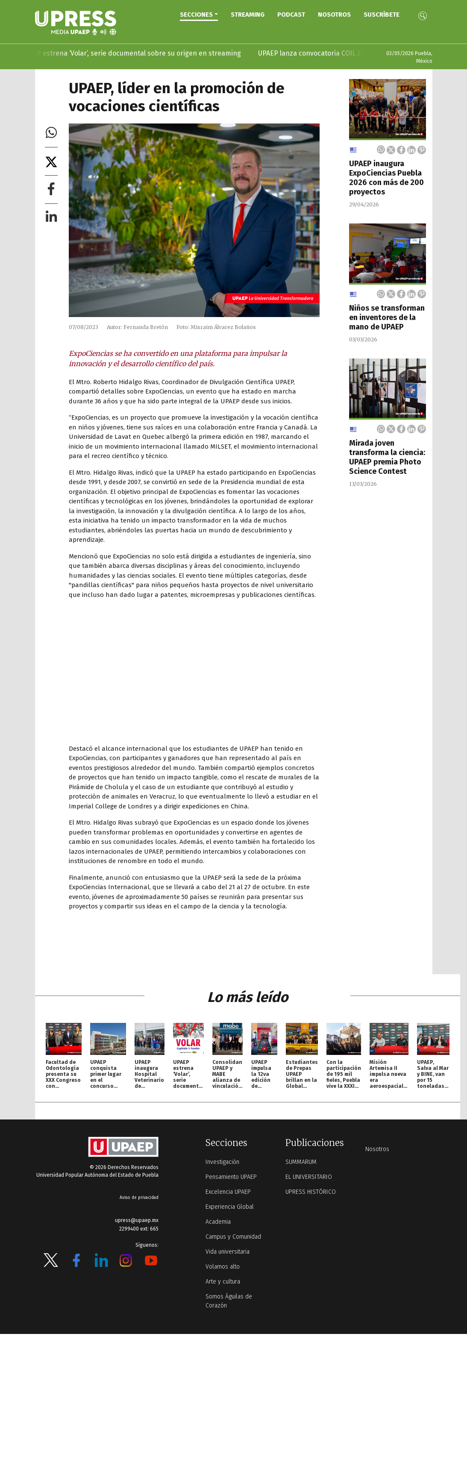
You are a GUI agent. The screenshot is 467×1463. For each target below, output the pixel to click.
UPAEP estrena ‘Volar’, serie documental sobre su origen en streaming (141, 53)
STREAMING (247, 14)
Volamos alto (223, 1266)
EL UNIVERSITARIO (308, 1177)
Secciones (196, 14)
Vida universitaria (228, 1251)
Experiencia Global (230, 1206)
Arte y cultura (223, 1281)
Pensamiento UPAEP (231, 1177)
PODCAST (291, 14)
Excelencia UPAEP (228, 1192)
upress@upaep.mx (137, 1220)
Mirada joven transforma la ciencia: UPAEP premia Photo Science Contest (387, 457)
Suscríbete (381, 14)
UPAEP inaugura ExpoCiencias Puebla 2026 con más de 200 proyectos (386, 178)
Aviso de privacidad (139, 1197)
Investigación (222, 1162)
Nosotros (334, 14)
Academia (218, 1221)
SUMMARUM (301, 1162)
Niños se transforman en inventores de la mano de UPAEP (387, 317)
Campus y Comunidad (233, 1236)
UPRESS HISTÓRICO (310, 1192)
